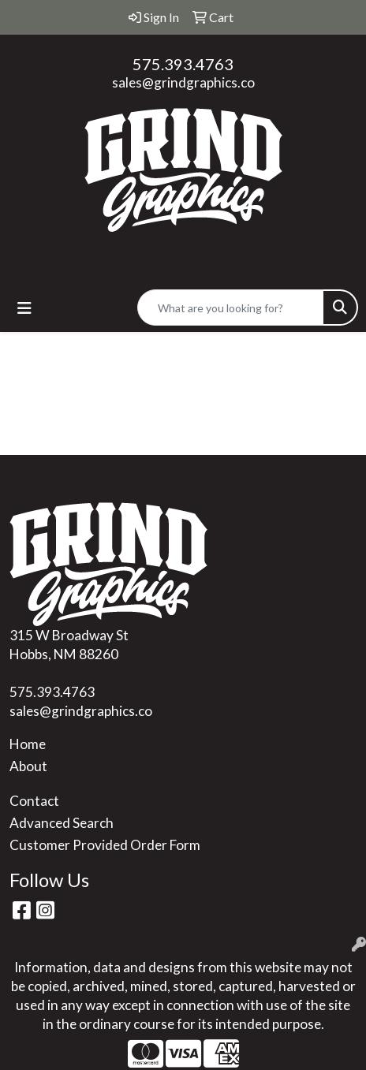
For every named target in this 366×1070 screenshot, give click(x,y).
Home (27, 744)
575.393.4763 (183, 63)
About (28, 766)
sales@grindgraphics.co (183, 82)
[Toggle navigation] (24, 307)
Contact (34, 800)
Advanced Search (61, 823)
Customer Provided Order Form (104, 845)
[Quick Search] (230, 307)
